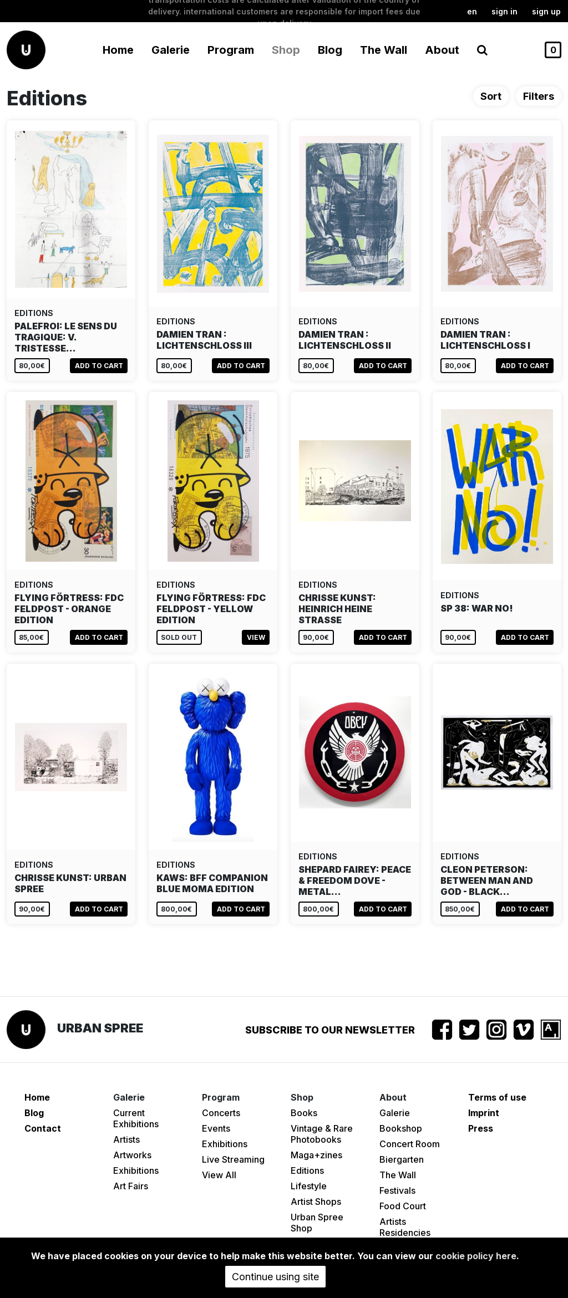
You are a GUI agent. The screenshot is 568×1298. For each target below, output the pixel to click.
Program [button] (230, 50)
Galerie (394, 1112)
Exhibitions (136, 1170)
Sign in (504, 11)
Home (118, 50)
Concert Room (409, 1143)
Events (216, 1128)
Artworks (132, 1154)
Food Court (402, 1206)
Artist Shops (316, 1201)
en (472, 11)
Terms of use (497, 1097)
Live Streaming (233, 1159)
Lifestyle (309, 1186)
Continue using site (275, 1276)
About (442, 50)
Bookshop (400, 1128)
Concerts (221, 1112)
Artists (126, 1139)
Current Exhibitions (136, 1118)
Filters (538, 96)
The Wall (383, 50)
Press (480, 1128)
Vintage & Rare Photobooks (322, 1134)
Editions (307, 1170)
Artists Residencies (404, 1227)
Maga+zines (316, 1154)
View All (219, 1174)
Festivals (397, 1190)
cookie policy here (475, 1255)
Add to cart (99, 366)
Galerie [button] (170, 50)
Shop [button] (286, 50)
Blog (330, 50)
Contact (42, 1128)
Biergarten (401, 1159)
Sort (490, 96)
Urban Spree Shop (317, 1223)
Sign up (546, 11)
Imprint (483, 1112)
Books (304, 1112)
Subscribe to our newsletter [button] (330, 1030)
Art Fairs (130, 1186)
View (256, 637)
